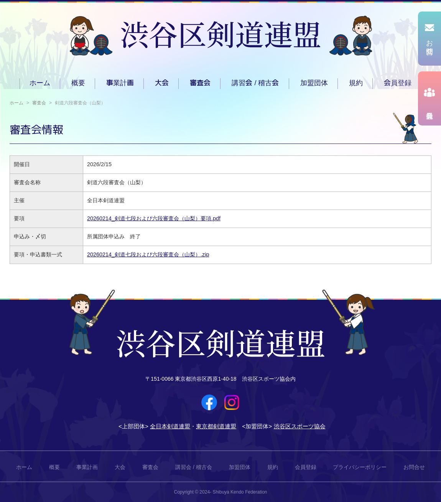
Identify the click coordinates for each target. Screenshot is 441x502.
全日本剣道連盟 (170, 426)
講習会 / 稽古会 (255, 83)
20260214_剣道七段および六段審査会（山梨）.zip (148, 254)
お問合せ (414, 467)
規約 (356, 83)
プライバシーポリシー (360, 467)
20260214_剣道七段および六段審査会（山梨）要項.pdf (153, 218)
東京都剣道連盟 (216, 426)
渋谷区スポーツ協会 (300, 426)
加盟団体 (314, 83)
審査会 (200, 83)
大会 (162, 83)
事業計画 (120, 83)
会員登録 (397, 83)
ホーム (40, 83)
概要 (78, 83)
